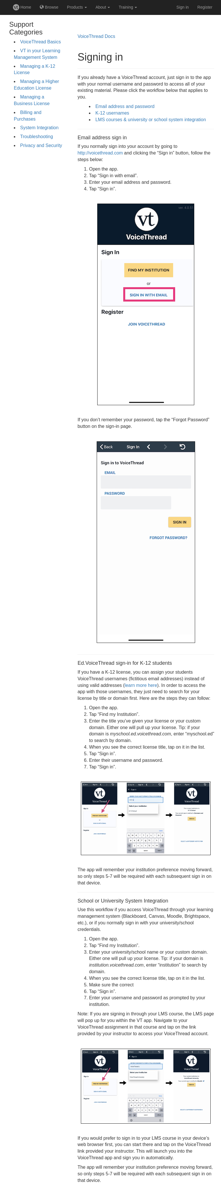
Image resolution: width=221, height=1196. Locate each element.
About (103, 7)
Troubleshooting (36, 136)
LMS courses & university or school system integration (150, 119)
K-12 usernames (112, 113)
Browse (49, 7)
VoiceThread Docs (96, 36)
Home (22, 7)
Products (77, 7)
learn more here (141, 685)
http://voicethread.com (100, 152)
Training (128, 7)
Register (204, 7)
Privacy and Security (41, 145)
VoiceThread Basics (40, 41)
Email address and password (124, 106)
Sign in (182, 7)
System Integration (39, 127)
